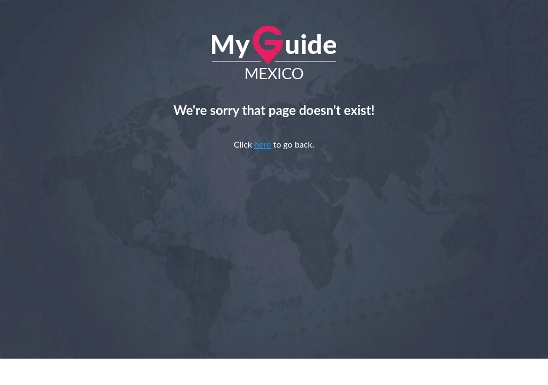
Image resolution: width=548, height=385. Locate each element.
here (262, 144)
